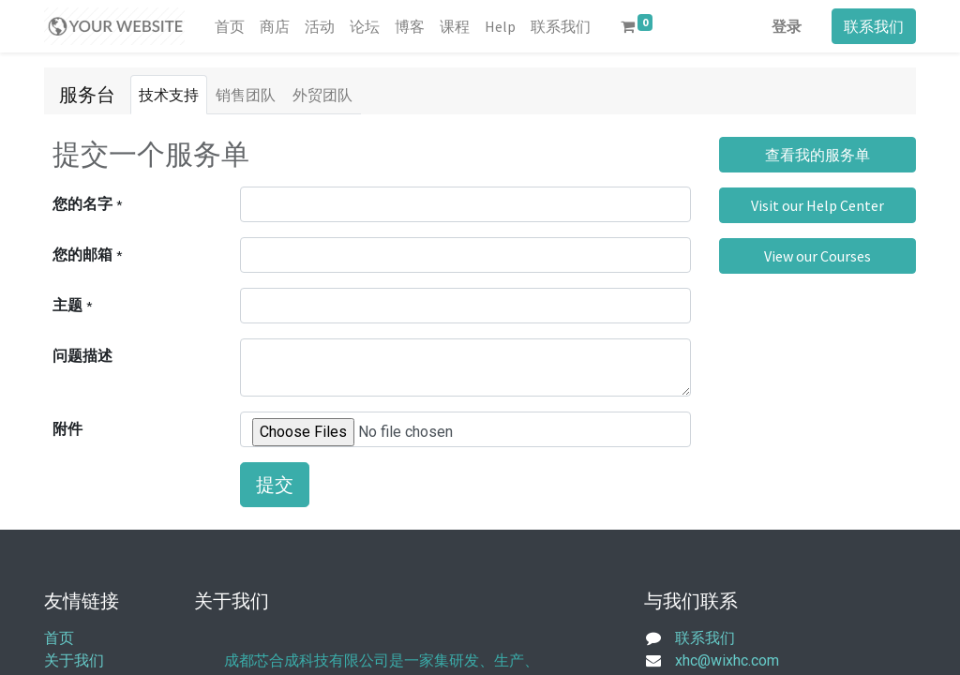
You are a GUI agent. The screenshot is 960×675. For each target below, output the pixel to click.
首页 (59, 638)
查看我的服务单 (817, 154)
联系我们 (874, 26)
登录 (787, 26)
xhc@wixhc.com (727, 660)
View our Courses (817, 256)
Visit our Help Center (817, 205)
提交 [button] (274, 484)
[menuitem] (229, 26)
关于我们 (74, 660)
